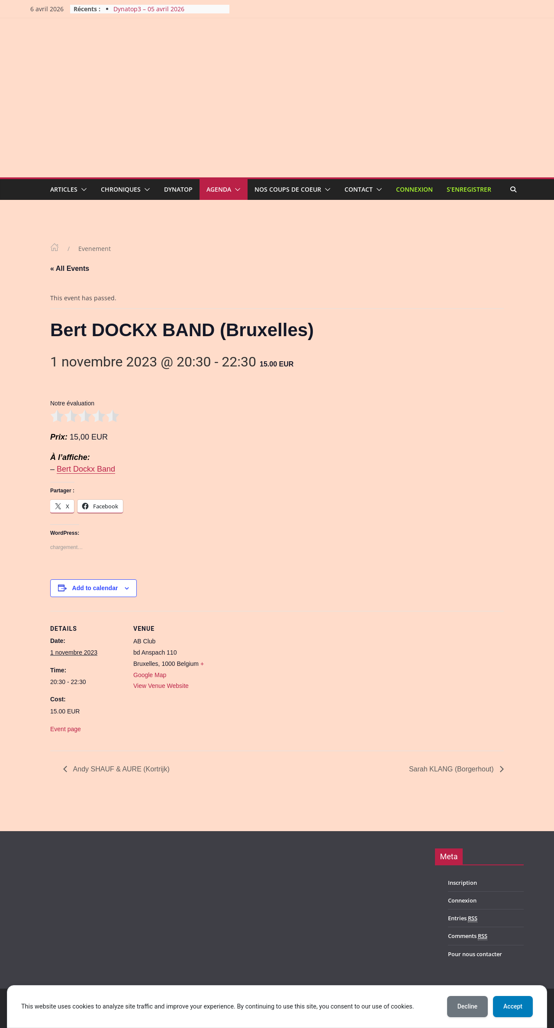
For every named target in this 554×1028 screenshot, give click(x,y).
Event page (65, 729)
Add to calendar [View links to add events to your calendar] (95, 588)
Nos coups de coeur (287, 189)
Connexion (414, 189)
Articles (63, 189)
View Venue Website (161, 685)
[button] (82, 189)
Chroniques (121, 189)
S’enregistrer (469, 189)
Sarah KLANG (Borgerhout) (452, 769)
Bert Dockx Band (86, 469)
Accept (512, 1006)
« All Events (69, 268)
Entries (462, 918)
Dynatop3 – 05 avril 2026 (148, 9)
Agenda (218, 189)
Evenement (94, 248)
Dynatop (178, 189)
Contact (359, 189)
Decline (467, 1006)
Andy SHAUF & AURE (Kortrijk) (120, 769)
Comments (467, 936)
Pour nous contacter (475, 954)
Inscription (462, 883)
